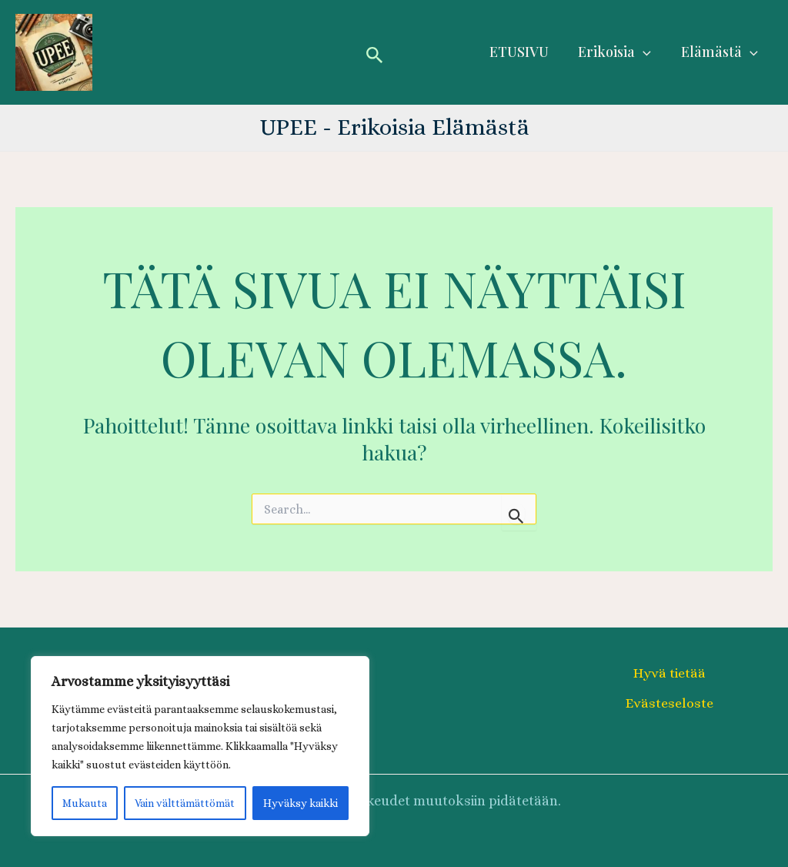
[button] (375, 52)
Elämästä (720, 52)
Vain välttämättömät (185, 803)
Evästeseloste (669, 703)
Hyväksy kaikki (300, 803)
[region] (200, 746)
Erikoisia (617, 52)
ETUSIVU (523, 51)
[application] (646, 52)
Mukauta (84, 803)
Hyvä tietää (669, 673)
